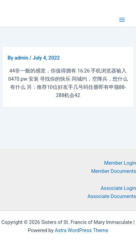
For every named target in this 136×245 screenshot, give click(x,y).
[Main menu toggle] (122, 20)
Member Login (120, 163)
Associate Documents (112, 196)
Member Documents (113, 171)
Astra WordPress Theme (81, 230)
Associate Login (118, 188)
